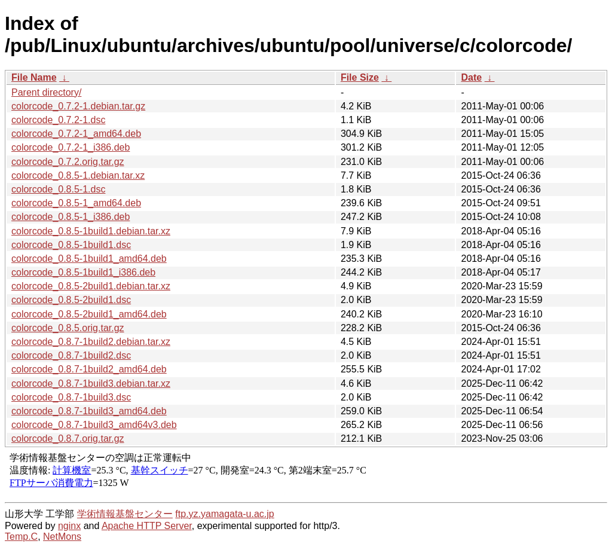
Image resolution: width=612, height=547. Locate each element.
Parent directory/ (46, 92)
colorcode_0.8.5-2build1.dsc (71, 300)
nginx (69, 526)
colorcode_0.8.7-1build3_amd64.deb (89, 411)
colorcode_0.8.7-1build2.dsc (71, 355)
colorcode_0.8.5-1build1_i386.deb (83, 272)
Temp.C (21, 536)
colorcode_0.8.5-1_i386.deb (70, 217)
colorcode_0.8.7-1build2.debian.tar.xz (90, 342)
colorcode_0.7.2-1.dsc (58, 120)
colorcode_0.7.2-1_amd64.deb (76, 134)
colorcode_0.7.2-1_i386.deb (70, 147)
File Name (34, 77)
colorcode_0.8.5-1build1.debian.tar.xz (90, 231)
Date (471, 77)
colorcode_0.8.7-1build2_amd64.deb (89, 369)
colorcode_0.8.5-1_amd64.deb (76, 203)
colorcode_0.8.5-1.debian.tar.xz (78, 175)
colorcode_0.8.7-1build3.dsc (71, 397)
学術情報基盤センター (125, 514)
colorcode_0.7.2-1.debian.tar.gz (78, 106)
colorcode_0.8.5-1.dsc (58, 189)
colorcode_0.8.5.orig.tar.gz (67, 328)
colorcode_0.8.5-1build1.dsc (71, 245)
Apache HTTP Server (147, 526)
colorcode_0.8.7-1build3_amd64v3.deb (94, 425)
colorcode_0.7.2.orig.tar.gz (67, 162)
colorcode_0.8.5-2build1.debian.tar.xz (90, 286)
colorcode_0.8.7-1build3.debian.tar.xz (90, 383)
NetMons (62, 536)
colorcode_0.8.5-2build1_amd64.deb (89, 314)
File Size (360, 77)
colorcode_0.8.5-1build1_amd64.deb (89, 258)
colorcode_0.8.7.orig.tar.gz (67, 438)
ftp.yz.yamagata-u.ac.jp (224, 514)
